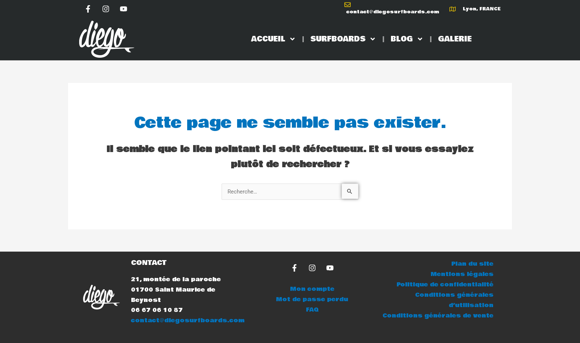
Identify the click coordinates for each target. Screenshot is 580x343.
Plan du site (472, 263)
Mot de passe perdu (312, 299)
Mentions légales (462, 274)
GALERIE (455, 39)
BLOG (407, 39)
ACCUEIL (273, 39)
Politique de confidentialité (445, 284)
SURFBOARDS (343, 39)
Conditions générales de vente (437, 315)
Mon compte (312, 289)
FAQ (312, 309)
